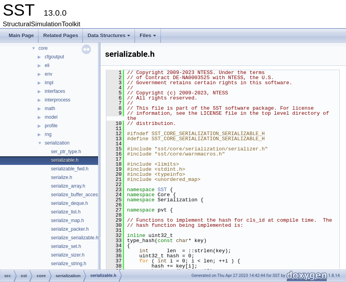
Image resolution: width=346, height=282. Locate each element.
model (51, 117)
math (50, 108)
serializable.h (64, 160)
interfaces (55, 91)
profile (51, 125)
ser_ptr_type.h (66, 151)
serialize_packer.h (70, 229)
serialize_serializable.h (74, 237)
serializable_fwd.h (69, 169)
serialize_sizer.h (67, 255)
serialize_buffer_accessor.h (79, 194)
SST (162, 189)
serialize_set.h (66, 246)
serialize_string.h (68, 263)
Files (148, 38)
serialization (57, 143)
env (48, 74)
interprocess (57, 100)
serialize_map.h (67, 220)
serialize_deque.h (69, 203)
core (42, 48)
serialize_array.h (68, 186)
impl (49, 82)
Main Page (21, 35)
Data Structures (109, 38)
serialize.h (61, 177)
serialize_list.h (65, 212)
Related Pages (60, 35)
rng (48, 134)
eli (47, 65)
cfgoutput (54, 57)
